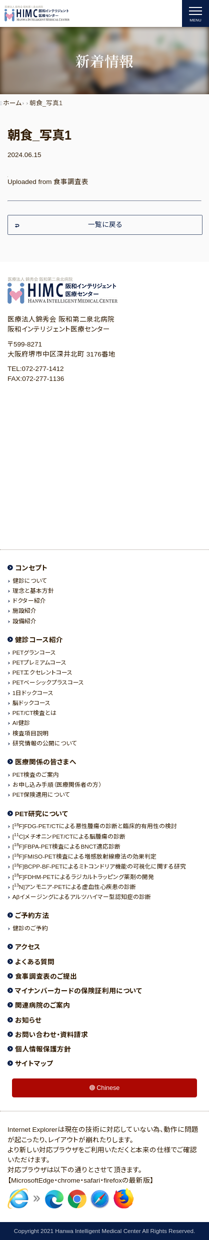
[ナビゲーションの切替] (195, 13)
